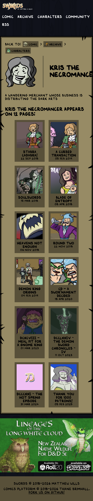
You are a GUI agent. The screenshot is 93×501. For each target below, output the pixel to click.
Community (78, 16)
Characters (49, 16)
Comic (7, 16)
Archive (25, 16)
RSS (5, 24)
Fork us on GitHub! (46, 492)
